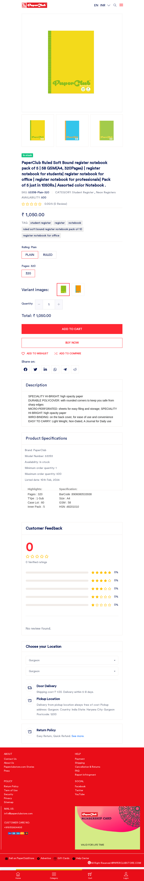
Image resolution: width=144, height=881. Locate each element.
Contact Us (10, 759)
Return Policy (11, 786)
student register (40, 223)
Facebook (80, 786)
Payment (80, 759)
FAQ (77, 771)
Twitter (79, 790)
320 (28, 273)
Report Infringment (85, 775)
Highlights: (35, 489)
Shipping (80, 763)
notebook (75, 223)
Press (7, 771)
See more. (78, 736)
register (60, 223)
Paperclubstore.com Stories (19, 767)
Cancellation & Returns (87, 767)
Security (8, 794)
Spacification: (68, 489)
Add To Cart (72, 329)
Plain (30, 254)
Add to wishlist (35, 353)
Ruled (47, 254)
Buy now (72, 342)
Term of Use (10, 790)
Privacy (8, 798)
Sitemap (8, 802)
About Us (9, 763)
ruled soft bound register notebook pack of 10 (52, 229)
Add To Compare (67, 353)
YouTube (79, 794)
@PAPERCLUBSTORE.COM (126, 863)
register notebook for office (41, 235)
